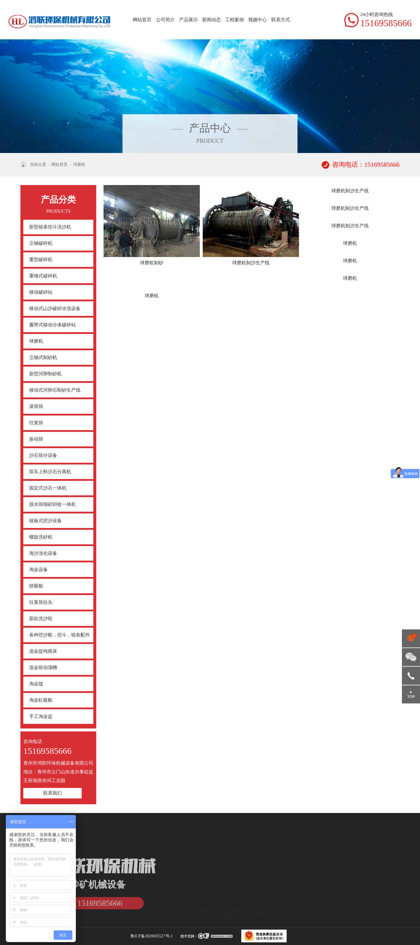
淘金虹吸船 (40, 700)
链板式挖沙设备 (45, 520)
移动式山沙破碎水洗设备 (54, 308)
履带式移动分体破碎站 (52, 324)
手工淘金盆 (40, 716)
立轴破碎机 (40, 243)
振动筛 (36, 439)
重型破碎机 (40, 259)
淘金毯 (36, 683)
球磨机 (79, 164)
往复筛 (36, 422)
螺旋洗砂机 (40, 536)
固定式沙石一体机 (47, 487)
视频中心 (257, 19)
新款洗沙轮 (40, 618)
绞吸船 (36, 585)
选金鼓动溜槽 (43, 667)
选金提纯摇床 (43, 651)
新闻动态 (211, 19)
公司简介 (165, 19)
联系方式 (280, 19)
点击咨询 (411, 638)
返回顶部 (411, 694)
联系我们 (52, 793)
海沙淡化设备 (43, 553)
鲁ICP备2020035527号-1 (151, 936)
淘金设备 (38, 569)
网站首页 (142, 19)
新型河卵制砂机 (45, 373)
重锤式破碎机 (43, 275)
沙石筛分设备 (43, 455)
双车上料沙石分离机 (50, 471)
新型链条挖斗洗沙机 (50, 226)
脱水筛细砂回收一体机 (52, 504)
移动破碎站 (40, 292)
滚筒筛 (36, 406)
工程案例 (234, 19)
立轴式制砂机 (43, 357)
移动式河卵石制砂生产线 (54, 390)
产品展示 (188, 19)
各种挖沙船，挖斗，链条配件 (59, 634)
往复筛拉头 (40, 602)
